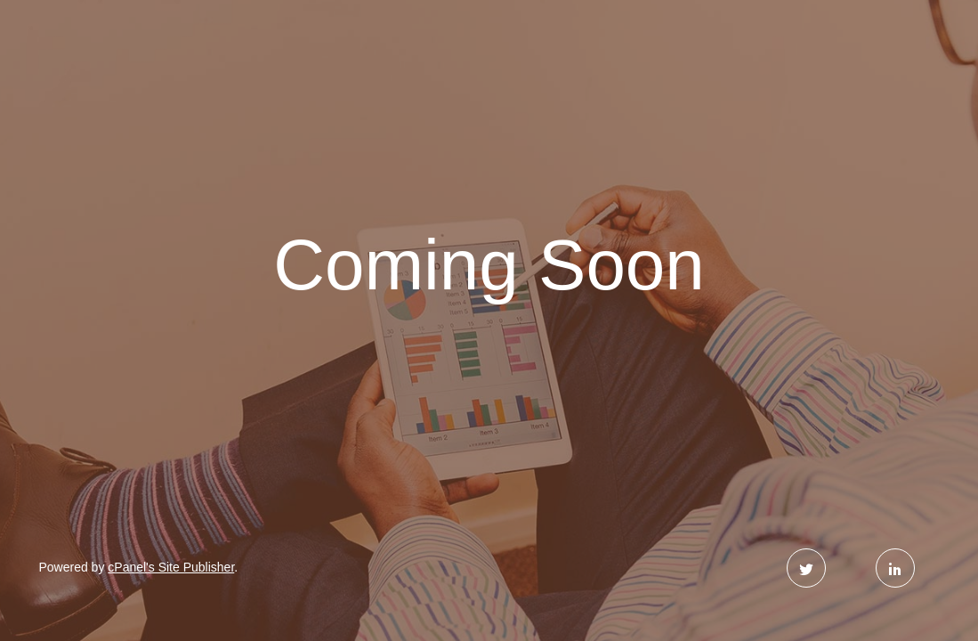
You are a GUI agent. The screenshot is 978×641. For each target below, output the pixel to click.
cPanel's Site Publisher (171, 567)
